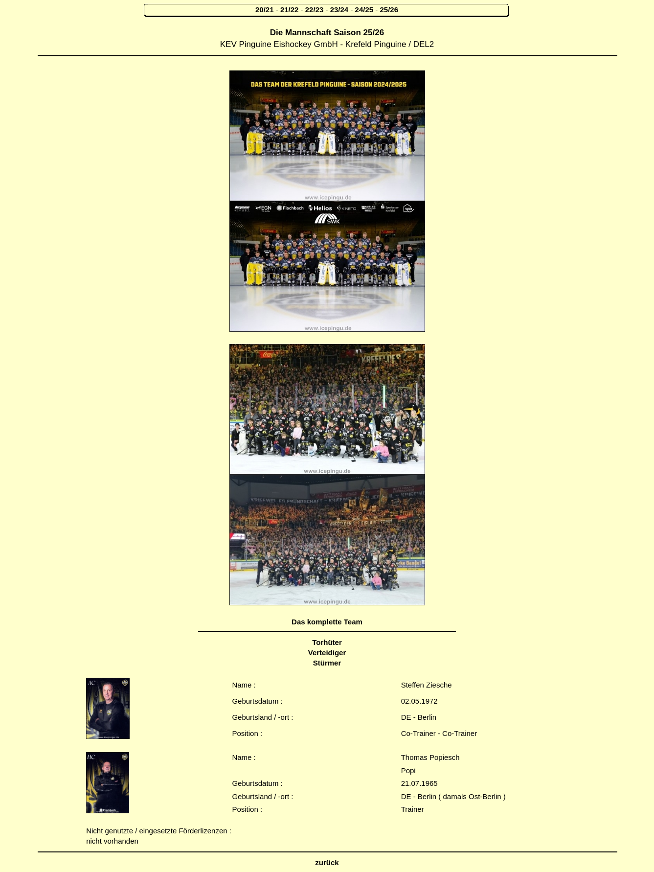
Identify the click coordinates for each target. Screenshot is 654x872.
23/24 (339, 9)
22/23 (314, 9)
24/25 (364, 9)
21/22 (289, 9)
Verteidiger (327, 652)
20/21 (264, 9)
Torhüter (327, 642)
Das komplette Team (327, 622)
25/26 (389, 9)
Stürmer (327, 663)
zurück (326, 862)
